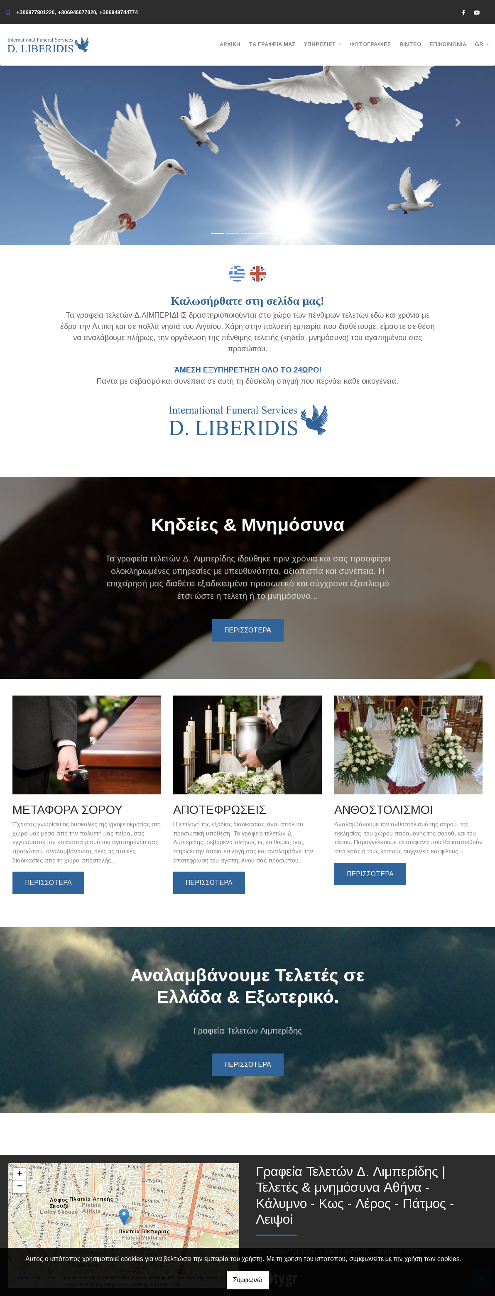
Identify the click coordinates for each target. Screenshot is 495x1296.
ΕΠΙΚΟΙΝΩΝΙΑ (447, 44)
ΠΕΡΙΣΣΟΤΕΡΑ (247, 630)
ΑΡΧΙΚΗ (230, 44)
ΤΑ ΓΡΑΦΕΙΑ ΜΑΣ (272, 44)
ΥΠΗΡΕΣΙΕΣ (321, 44)
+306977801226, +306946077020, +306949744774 (76, 12)
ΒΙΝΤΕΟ (410, 44)
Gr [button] (480, 44)
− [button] (19, 1187)
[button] (37, 122)
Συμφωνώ (247, 1280)
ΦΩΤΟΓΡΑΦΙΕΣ (370, 44)
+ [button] (19, 1174)
